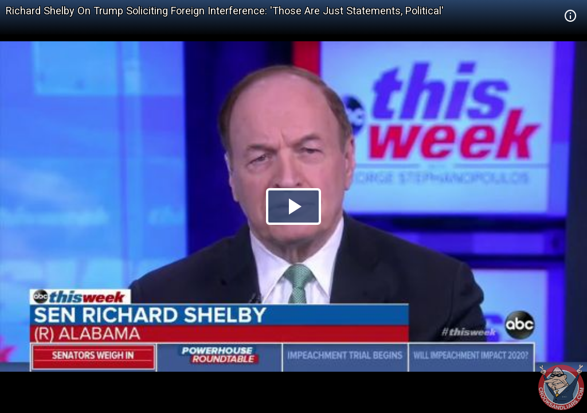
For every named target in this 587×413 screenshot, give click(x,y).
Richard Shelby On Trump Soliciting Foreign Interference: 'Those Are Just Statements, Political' (225, 11)
